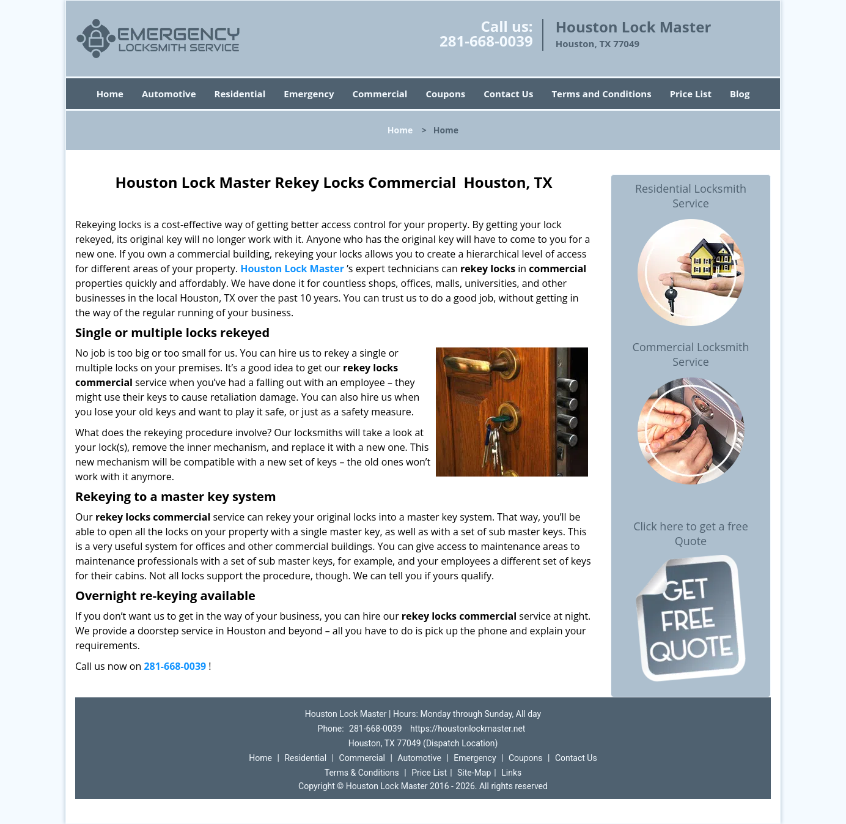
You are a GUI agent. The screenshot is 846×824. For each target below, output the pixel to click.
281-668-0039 (486, 41)
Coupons (445, 93)
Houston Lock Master (292, 268)
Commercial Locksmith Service (691, 354)
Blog (739, 93)
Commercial (380, 93)
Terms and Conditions (601, 93)
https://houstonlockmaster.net (467, 728)
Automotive (169, 93)
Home (110, 93)
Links (511, 773)
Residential (240, 93)
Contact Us (508, 93)
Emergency (309, 93)
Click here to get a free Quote (690, 533)
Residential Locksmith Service (690, 195)
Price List (691, 93)
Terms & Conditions (362, 773)
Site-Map (474, 773)
